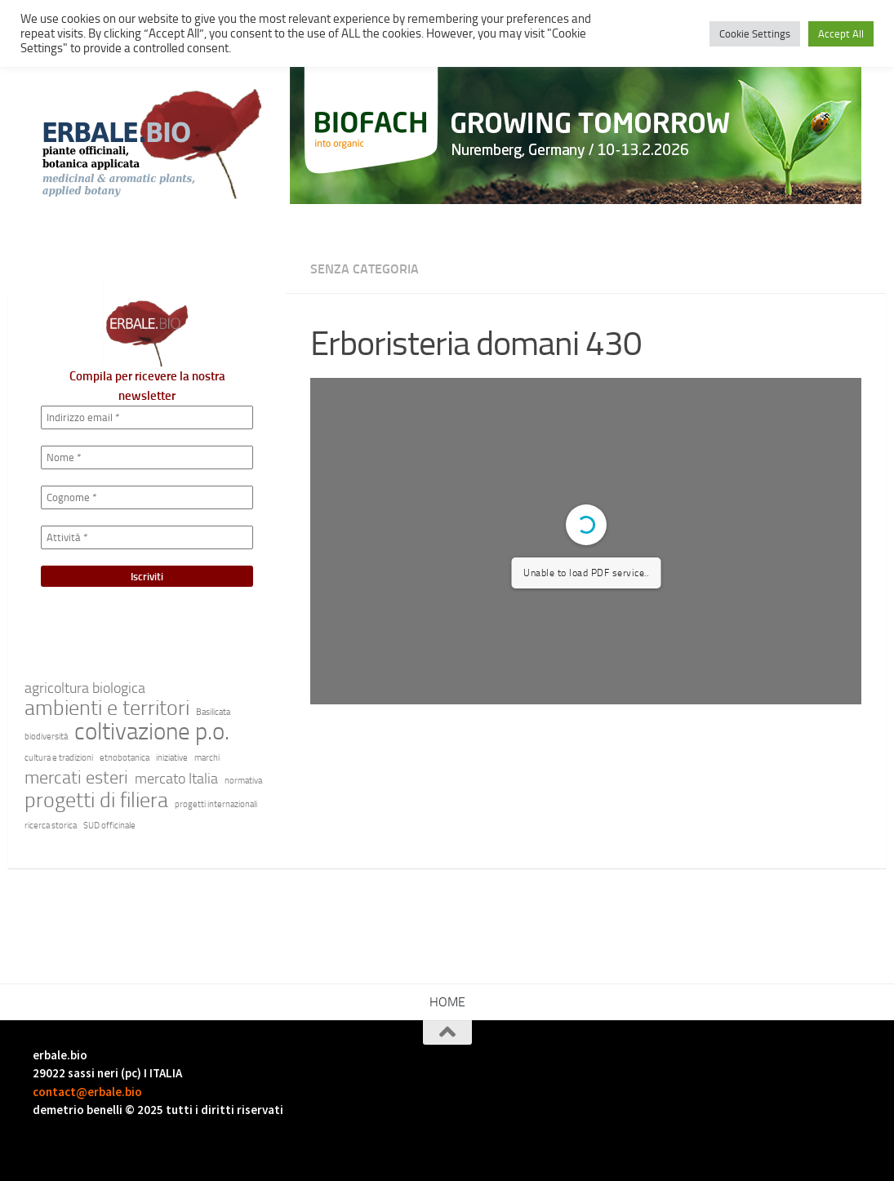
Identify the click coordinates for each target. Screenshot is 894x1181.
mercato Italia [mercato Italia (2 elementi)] (176, 779)
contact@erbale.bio (87, 1091)
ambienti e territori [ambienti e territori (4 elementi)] (106, 708)
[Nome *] (147, 457)
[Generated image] (575, 134)
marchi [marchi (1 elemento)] (207, 758)
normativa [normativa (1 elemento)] (243, 780)
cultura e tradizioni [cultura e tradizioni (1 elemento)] (58, 758)
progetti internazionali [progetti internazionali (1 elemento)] (216, 804)
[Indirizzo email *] (147, 417)
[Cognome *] (147, 497)
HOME (447, 1002)
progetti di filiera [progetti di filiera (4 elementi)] (96, 800)
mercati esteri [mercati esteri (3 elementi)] (76, 778)
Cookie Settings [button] (754, 34)
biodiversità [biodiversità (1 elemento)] (46, 736)
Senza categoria (364, 269)
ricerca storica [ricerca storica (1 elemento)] (50, 825)
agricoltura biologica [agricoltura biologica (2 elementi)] (84, 688)
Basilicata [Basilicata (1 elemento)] (213, 712)
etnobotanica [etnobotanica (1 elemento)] (124, 758)
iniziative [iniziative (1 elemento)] (172, 758)
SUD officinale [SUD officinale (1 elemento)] (109, 825)
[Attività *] (147, 537)
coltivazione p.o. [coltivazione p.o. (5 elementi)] (151, 732)
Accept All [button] (841, 34)
